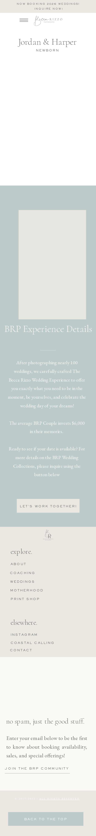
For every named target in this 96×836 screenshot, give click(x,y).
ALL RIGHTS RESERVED (59, 798)
